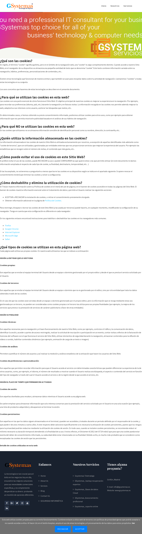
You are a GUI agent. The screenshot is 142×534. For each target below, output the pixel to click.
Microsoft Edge (11, 235)
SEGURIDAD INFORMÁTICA (52, 501)
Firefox (8, 225)
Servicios (127, 6)
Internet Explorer (12, 232)
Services (44, 486)
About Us (44, 481)
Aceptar (79, 529)
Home (43, 476)
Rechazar (62, 529)
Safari (7, 239)
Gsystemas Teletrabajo (84, 476)
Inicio (103, 6)
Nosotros (114, 6)
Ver (133, 523)
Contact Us (45, 496)
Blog (43, 491)
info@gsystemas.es (122, 487)
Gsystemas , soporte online (86, 506)
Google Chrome (12, 229)
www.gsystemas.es (123, 490)
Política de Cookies (53, 200)
